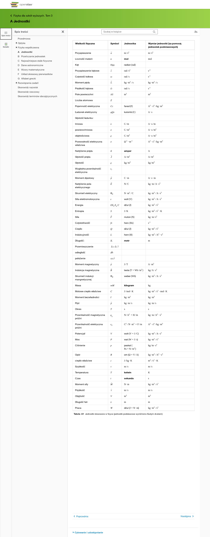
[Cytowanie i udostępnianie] (134, 532)
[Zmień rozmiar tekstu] (196, 31)
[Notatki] (6, 45)
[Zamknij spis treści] (6, 33)
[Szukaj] (154, 31)
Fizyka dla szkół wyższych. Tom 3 (31, 15)
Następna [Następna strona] (188, 516)
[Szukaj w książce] (126, 31)
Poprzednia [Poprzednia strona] (80, 516)
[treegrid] (39, 67)
